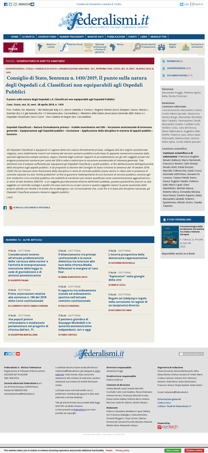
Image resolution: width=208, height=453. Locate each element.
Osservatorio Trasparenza (144, 47)
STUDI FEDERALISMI (177, 219)
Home (14, 36)
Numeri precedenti (72, 36)
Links (143, 36)
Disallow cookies (194, 450)
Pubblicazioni (116, 36)
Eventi (132, 36)
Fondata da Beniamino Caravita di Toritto (98, 4)
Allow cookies (172, 450)
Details (109, 450)
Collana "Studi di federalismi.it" (175, 406)
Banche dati (95, 36)
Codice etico (164, 402)
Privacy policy (122, 450)
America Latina (46, 47)
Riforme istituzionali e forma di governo (95, 48)
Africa (116, 47)
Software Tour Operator (104, 438)
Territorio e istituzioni (192, 47)
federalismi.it (80, 409)
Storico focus (71, 47)
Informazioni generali (169, 399)
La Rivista (28, 36)
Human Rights (166, 47)
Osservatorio (47, 36)
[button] (184, 4)
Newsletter (158, 36)
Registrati (196, 4)
